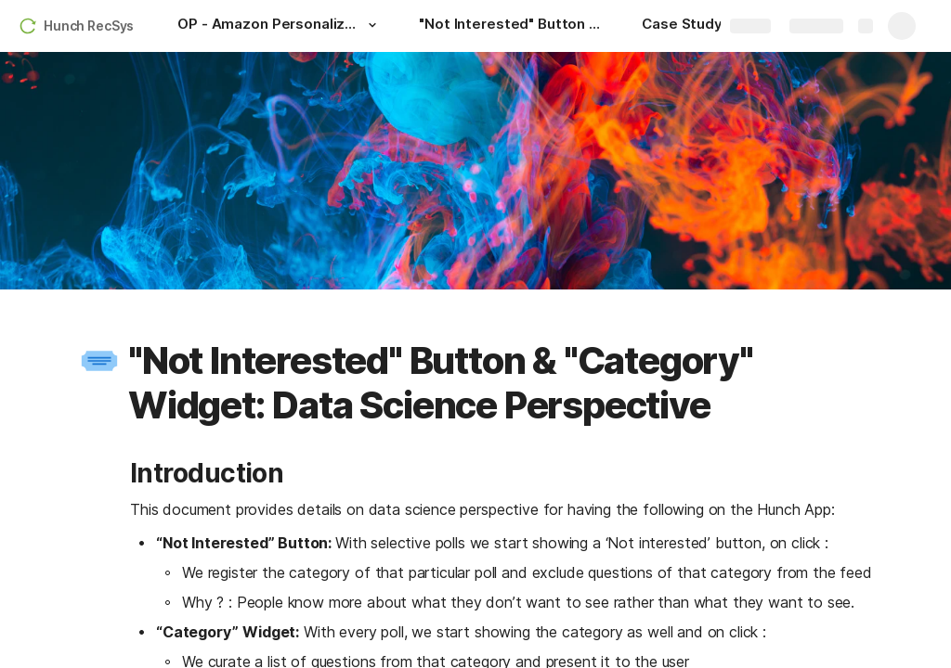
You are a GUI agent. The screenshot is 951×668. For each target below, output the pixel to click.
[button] (372, 25)
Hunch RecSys (89, 25)
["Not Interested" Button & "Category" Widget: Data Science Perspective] (511, 26)
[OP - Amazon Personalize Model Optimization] (279, 26)
